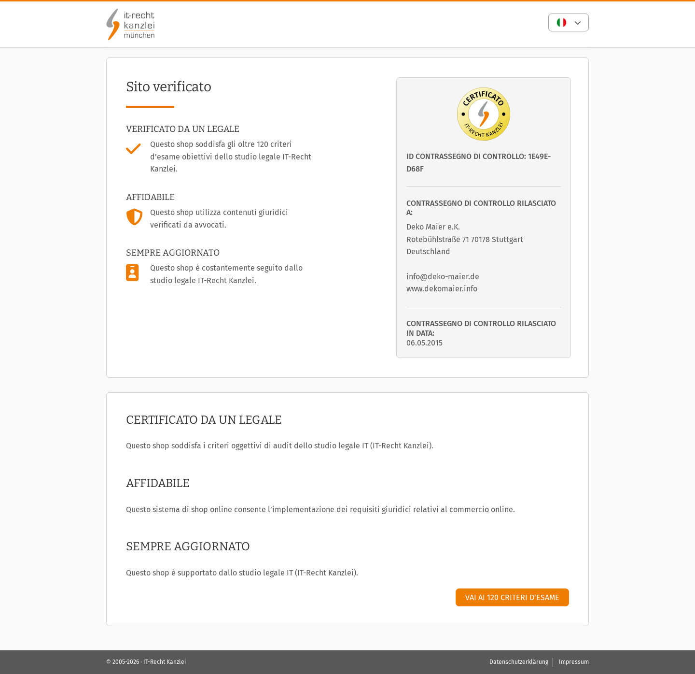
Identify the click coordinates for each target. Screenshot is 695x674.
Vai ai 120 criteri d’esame (512, 597)
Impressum (574, 662)
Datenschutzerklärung (518, 662)
